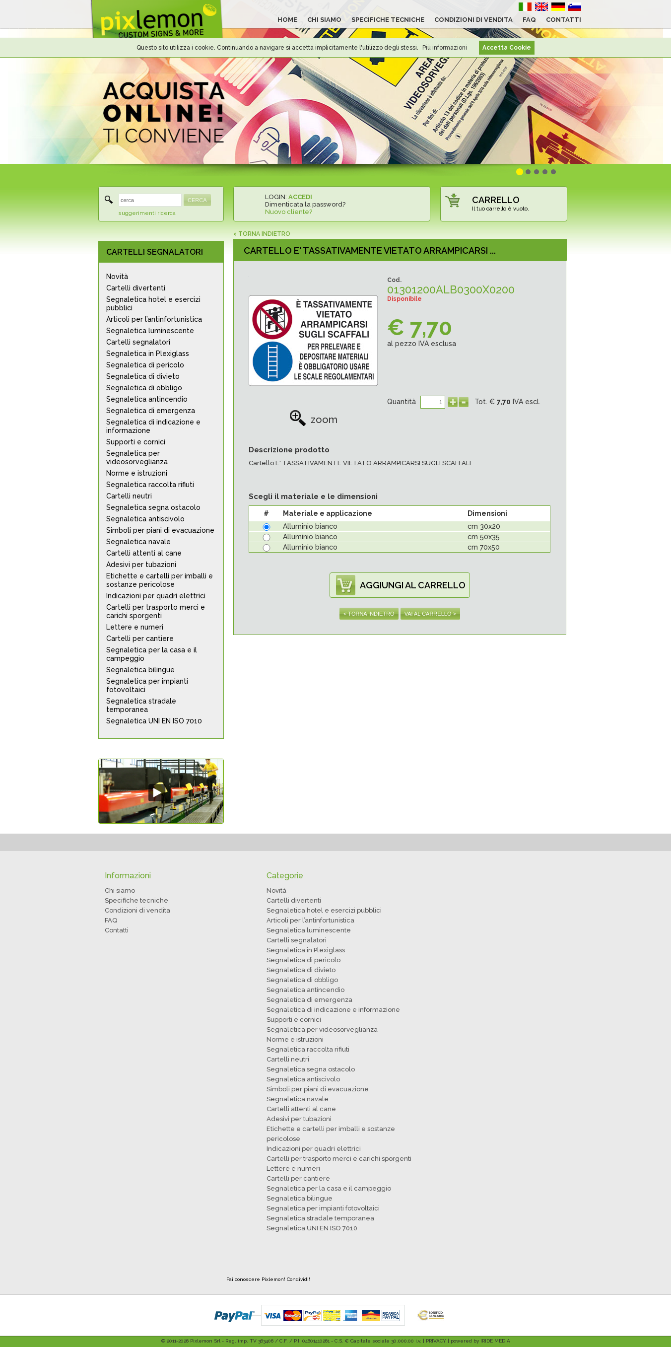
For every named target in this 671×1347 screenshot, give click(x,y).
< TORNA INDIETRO (261, 233)
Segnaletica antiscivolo (145, 519)
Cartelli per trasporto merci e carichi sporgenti (155, 611)
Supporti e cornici (135, 442)
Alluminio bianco (310, 526)
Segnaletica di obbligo (144, 388)
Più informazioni (444, 47)
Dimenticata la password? (305, 204)
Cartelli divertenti (135, 288)
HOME (287, 19)
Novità (117, 277)
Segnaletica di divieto (143, 376)
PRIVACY (436, 1341)
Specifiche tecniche (136, 900)
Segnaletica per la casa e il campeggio (151, 654)
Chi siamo (120, 890)
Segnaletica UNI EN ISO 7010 (154, 721)
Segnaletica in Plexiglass (147, 353)
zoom (313, 419)
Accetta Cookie (506, 47)
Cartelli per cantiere (140, 638)
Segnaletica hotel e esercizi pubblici (153, 303)
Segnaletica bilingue (140, 670)
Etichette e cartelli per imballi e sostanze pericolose (159, 580)
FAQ (529, 19)
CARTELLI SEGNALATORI (154, 252)
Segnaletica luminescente (150, 331)
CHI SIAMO (324, 19)
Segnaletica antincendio (147, 399)
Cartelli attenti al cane (144, 553)
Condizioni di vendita (137, 910)
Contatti (117, 930)
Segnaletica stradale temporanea (141, 705)
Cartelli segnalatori (138, 342)
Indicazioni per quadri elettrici (155, 596)
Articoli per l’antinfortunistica (154, 319)
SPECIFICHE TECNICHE (387, 19)
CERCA (197, 200)
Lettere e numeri (134, 627)
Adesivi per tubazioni (141, 564)
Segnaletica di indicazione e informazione (153, 426)
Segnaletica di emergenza (150, 411)
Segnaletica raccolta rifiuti (150, 485)
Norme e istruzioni (136, 473)
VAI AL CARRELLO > (430, 614)
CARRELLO (496, 200)
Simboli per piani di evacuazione (160, 530)
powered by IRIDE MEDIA (480, 1341)
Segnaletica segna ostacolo (153, 507)
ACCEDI (300, 197)
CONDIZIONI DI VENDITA (473, 19)
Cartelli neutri (129, 496)
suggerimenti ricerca (147, 213)
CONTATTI (563, 19)
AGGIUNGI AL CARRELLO (413, 585)
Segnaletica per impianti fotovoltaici (147, 685)
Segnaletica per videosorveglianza (137, 457)
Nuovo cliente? (288, 211)
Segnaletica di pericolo (145, 365)
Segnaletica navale (138, 542)
